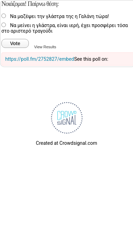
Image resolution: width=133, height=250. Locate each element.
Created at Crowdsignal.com (66, 143)
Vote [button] (15, 43)
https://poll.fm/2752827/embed (39, 59)
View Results (45, 47)
